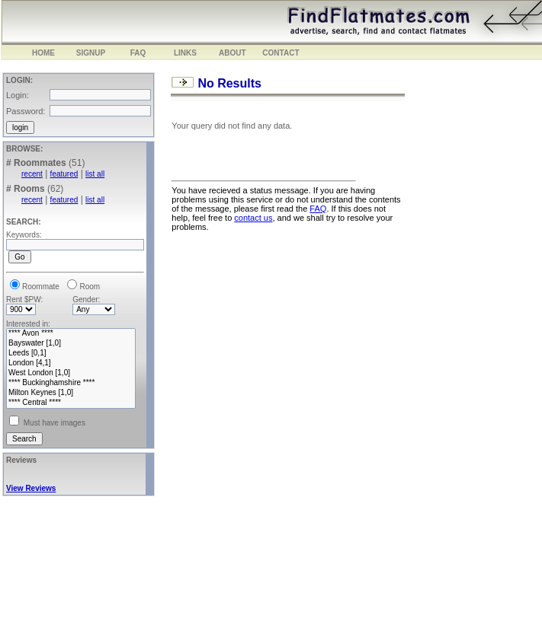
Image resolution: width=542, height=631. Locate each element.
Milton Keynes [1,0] (71, 393)
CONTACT (280, 53)
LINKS (185, 53)
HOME (43, 53)
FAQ (138, 53)
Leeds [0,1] (71, 354)
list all (94, 174)
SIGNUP (90, 53)
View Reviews (31, 488)
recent (32, 174)
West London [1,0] (71, 373)
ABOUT (232, 53)
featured (64, 174)
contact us (253, 217)
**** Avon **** (71, 334)
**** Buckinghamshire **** (71, 383)
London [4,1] (71, 363)
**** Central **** (71, 403)
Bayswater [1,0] (71, 344)
